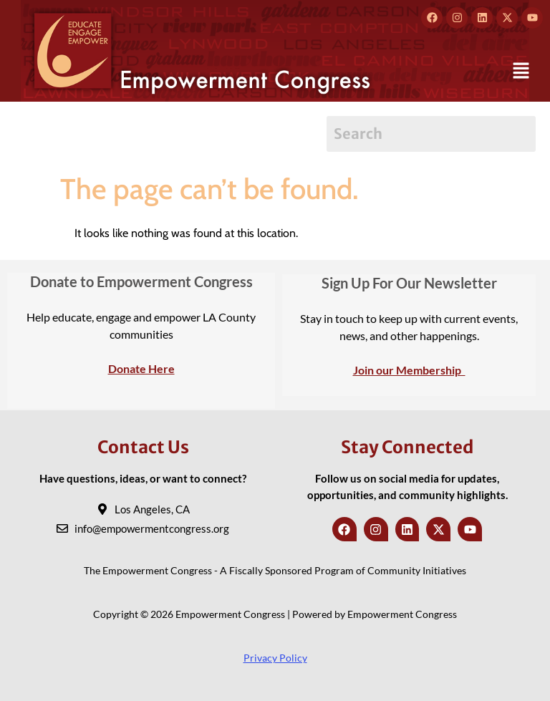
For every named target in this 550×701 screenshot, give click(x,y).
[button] (521, 71)
